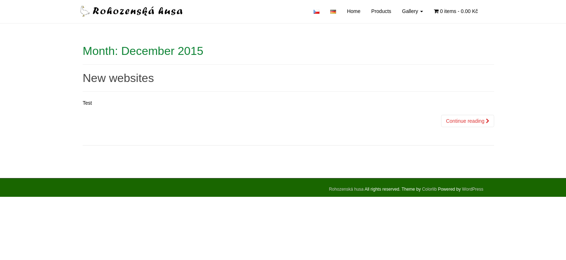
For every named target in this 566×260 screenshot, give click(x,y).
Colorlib (429, 189)
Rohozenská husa (346, 189)
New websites (118, 78)
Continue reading (467, 121)
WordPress (472, 189)
